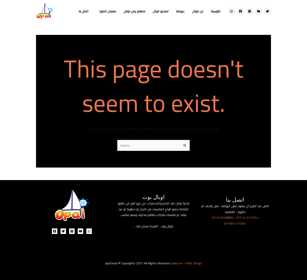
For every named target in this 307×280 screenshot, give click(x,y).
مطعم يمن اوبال (140, 11)
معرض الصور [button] (114, 11)
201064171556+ (235, 223)
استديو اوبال (165, 11)
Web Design (194, 263)
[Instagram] (249, 11)
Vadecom (177, 263)
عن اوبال (199, 11)
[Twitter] (267, 11)
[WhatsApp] (231, 11)
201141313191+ (247, 217)
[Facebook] (240, 11)
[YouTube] (258, 11)
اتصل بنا (91, 11)
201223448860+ (222, 217)
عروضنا (183, 11)
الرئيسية (216, 11)
